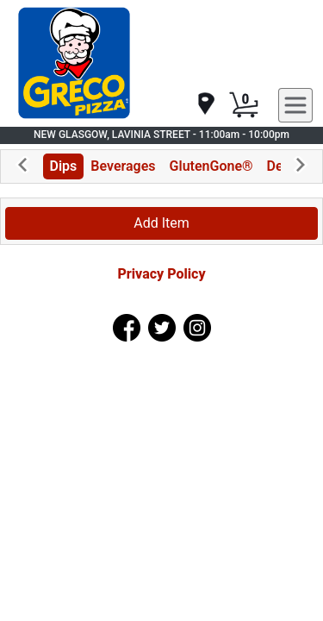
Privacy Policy (161, 274)
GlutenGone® (211, 166)
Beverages (122, 166)
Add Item (161, 223)
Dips (64, 166)
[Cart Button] (244, 105)
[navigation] (205, 104)
